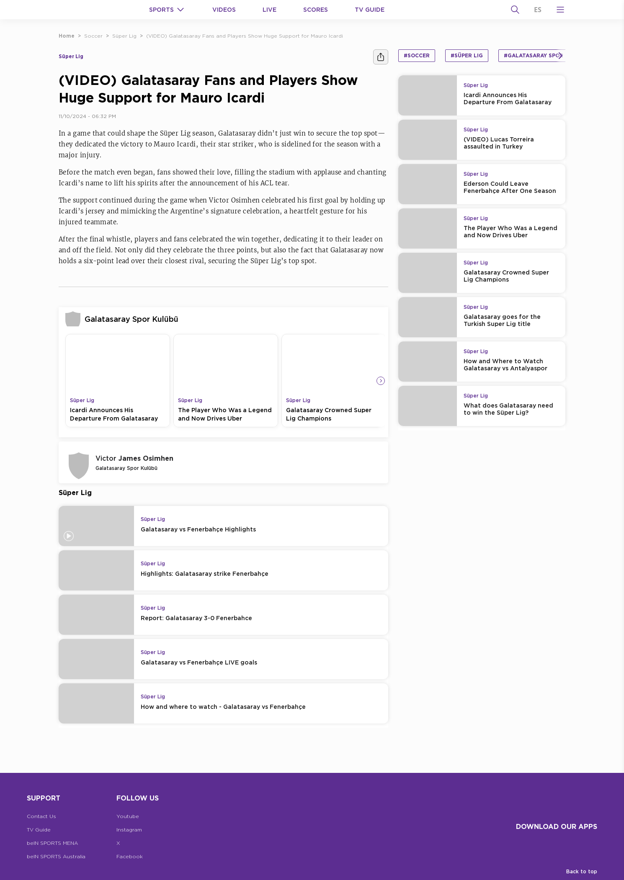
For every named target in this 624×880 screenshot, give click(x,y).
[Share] (380, 56)
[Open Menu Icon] (560, 10)
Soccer (93, 35)
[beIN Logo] (89, 9)
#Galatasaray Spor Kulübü (545, 55)
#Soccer (417, 55)
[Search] (515, 10)
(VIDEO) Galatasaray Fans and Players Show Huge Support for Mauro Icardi (244, 35)
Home (67, 35)
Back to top (581, 871)
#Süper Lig (467, 55)
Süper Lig (124, 35)
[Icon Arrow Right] (380, 381)
